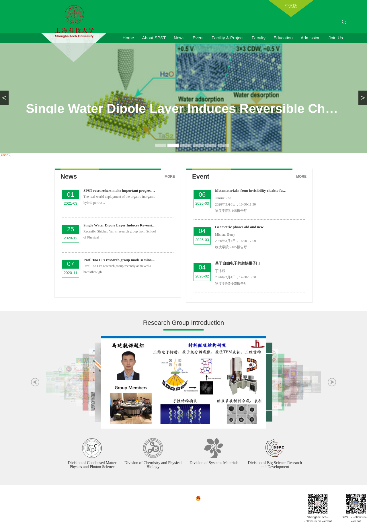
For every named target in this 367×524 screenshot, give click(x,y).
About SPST (154, 37)
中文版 (291, 5)
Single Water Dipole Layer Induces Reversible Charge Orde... (132, 225)
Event (198, 37)
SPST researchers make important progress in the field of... (130, 190)
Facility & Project (228, 37)
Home (128, 37)
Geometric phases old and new (239, 227)
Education (283, 37)
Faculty (259, 37)
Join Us (336, 37)
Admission (311, 37)
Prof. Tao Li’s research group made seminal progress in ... (129, 260)
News (179, 37)
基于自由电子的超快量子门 (237, 263)
